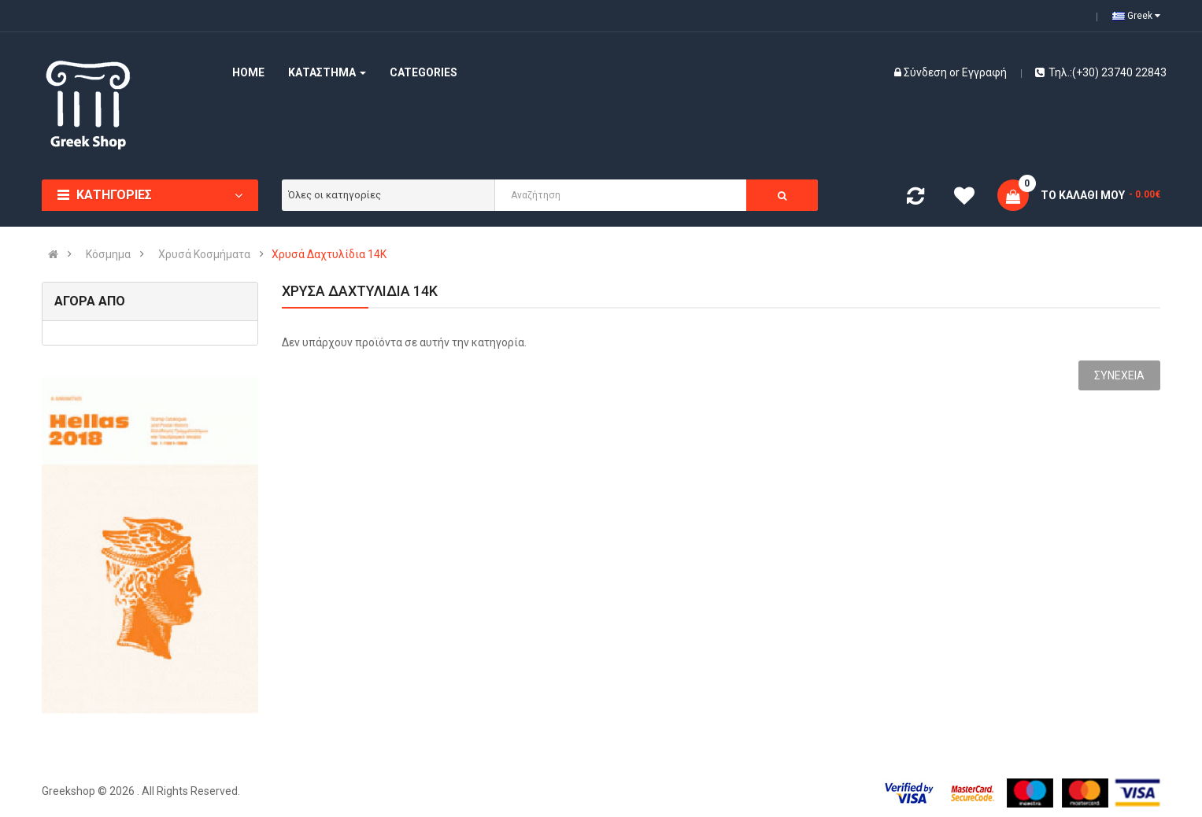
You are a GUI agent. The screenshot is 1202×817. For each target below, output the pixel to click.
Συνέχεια (1119, 375)
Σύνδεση (926, 72)
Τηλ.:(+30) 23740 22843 (1101, 72)
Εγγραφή (984, 72)
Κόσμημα (108, 254)
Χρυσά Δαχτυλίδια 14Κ (329, 254)
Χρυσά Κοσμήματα (204, 254)
